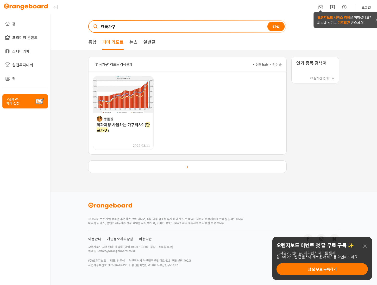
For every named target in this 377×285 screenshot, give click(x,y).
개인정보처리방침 (120, 238)
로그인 (366, 7)
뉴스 (133, 42)
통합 (92, 42)
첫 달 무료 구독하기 (322, 269)
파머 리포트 (113, 42)
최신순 (276, 64)
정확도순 (260, 64)
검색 (276, 26)
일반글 (149, 42)
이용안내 (94, 238)
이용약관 (145, 238)
